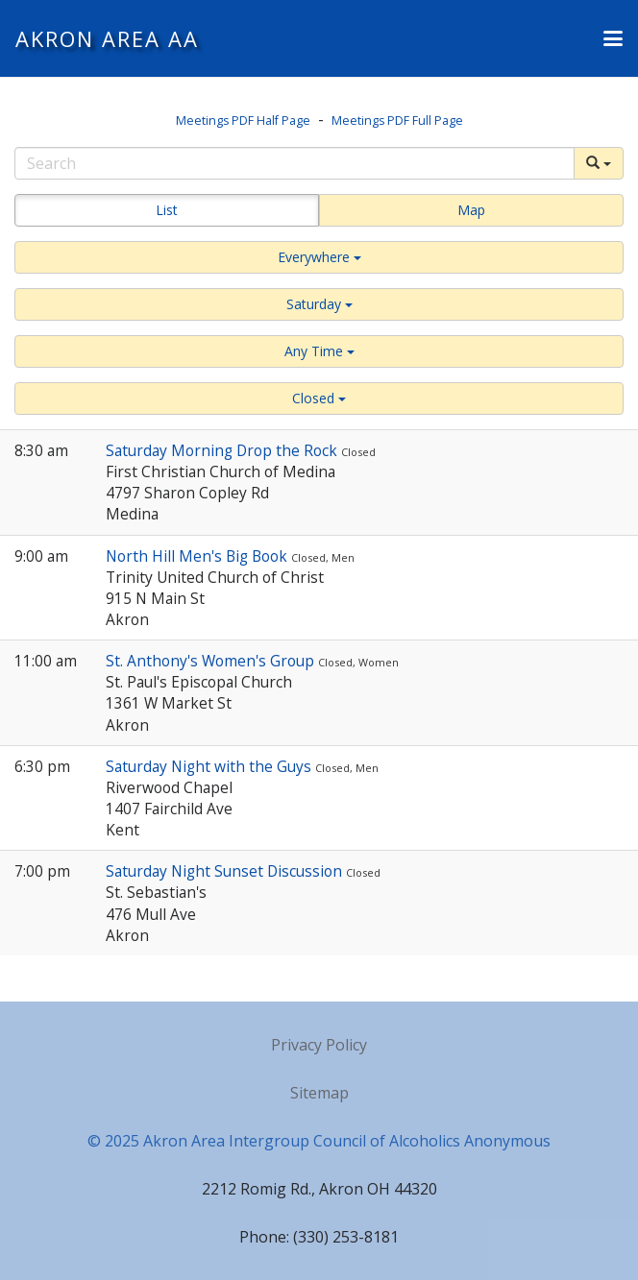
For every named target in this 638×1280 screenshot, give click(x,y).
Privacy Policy (319, 1044)
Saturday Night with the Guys (210, 766)
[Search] (294, 163)
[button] (613, 38)
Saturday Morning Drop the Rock (223, 450)
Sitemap (319, 1092)
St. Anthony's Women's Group (212, 660)
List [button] (167, 210)
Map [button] (471, 210)
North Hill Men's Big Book (198, 556)
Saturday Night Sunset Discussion (226, 871)
